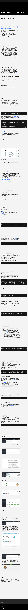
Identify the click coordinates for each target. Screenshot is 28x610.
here (16, 146)
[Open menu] (1, 1)
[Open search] (25, 1)
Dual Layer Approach (16, 116)
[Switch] (27, 1)
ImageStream (5, 382)
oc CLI (3, 213)
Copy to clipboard (26, 113)
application (11, 405)
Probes (5, 337)
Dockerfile (3, 131)
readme (16, 72)
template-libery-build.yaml (5, 171)
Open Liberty (5, 26)
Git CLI (3, 211)
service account (10, 234)
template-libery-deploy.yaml (6, 179)
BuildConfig (7, 415)
